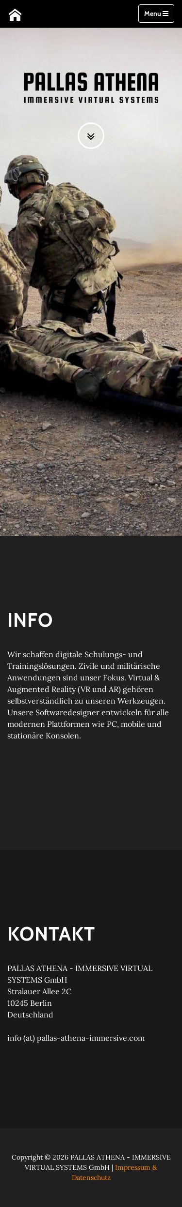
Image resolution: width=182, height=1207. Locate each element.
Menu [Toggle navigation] (156, 13)
